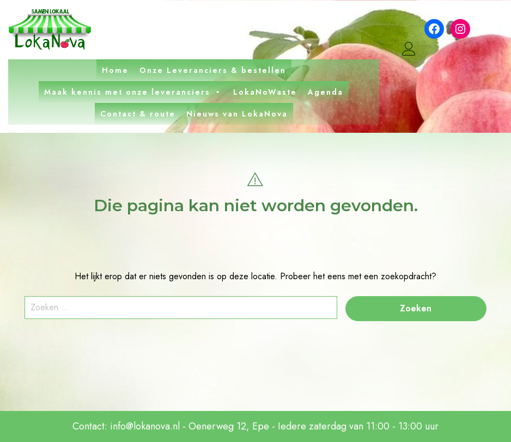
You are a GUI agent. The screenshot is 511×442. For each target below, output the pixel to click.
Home (115, 70)
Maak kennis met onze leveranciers (133, 92)
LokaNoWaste (265, 92)
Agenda (325, 92)
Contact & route (137, 113)
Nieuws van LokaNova (237, 113)
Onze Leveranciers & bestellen (212, 70)
